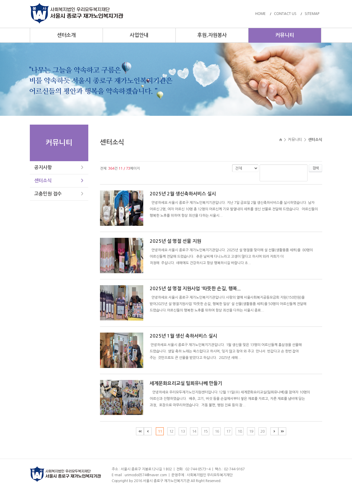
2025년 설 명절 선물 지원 (175, 241)
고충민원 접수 (48, 194)
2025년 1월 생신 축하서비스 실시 (183, 336)
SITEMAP (312, 14)
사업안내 (139, 35)
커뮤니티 (284, 35)
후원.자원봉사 (212, 35)
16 (217, 431)
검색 (315, 168)
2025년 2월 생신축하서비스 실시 (183, 194)
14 (194, 431)
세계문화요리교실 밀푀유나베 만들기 (186, 383)
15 (205, 431)
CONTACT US (285, 14)
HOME (260, 14)
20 (262, 431)
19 (251, 431)
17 (228, 431)
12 (171, 431)
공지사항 (43, 167)
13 (183, 431)
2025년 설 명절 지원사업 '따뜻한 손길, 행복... (195, 288)
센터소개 (66, 35)
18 (240, 431)
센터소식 (43, 180)
